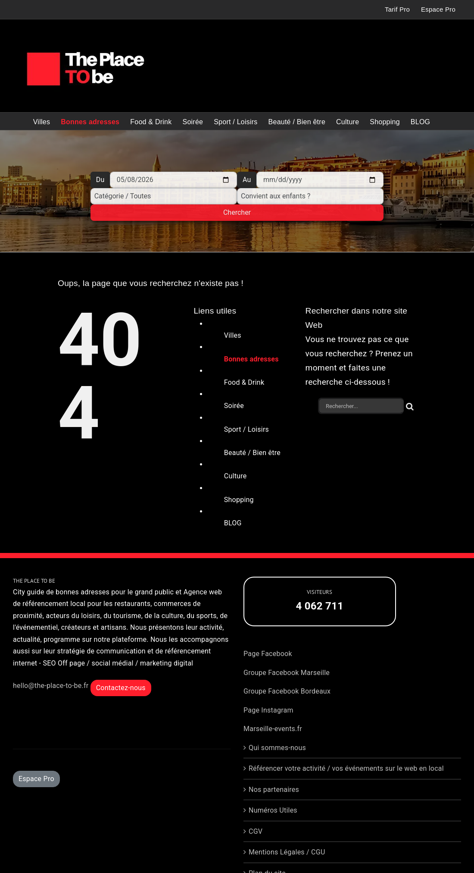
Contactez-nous (121, 688)
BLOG (233, 523)
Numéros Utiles (273, 810)
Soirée (234, 406)
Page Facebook (267, 654)
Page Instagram (268, 710)
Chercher (237, 212)
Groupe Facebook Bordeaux (287, 691)
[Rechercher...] (361, 406)
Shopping (239, 500)
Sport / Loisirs (246, 429)
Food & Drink (244, 382)
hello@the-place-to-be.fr (50, 685)
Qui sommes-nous (277, 748)
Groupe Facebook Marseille (286, 673)
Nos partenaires (274, 789)
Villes (232, 335)
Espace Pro (36, 779)
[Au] (320, 180)
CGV (255, 831)
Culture (235, 476)
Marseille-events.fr (272, 729)
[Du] (173, 180)
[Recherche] (410, 406)
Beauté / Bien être (252, 453)
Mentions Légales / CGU (287, 852)
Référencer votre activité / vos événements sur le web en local (346, 768)
